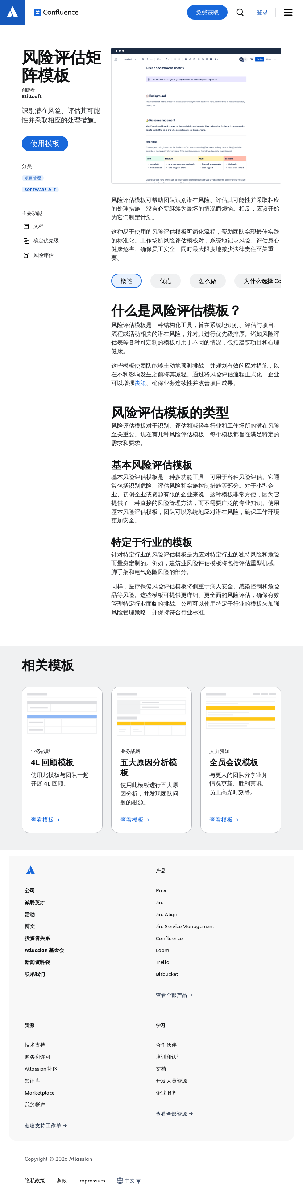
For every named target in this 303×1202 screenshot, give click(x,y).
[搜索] (239, 12)
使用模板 (44, 143)
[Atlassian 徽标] (12, 12)
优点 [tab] (165, 280)
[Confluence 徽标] (56, 12)
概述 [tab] (126, 280)
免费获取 (207, 12)
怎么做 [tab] (207, 280)
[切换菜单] (291, 12)
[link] (262, 12)
